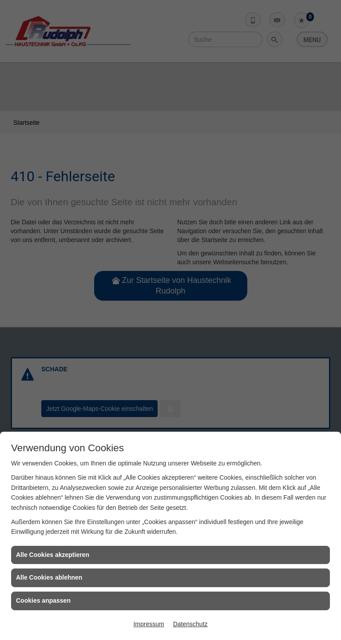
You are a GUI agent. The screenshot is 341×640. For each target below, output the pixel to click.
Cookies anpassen (43, 600)
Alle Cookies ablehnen (49, 577)
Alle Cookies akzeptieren (52, 554)
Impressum (148, 624)
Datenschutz (190, 624)
